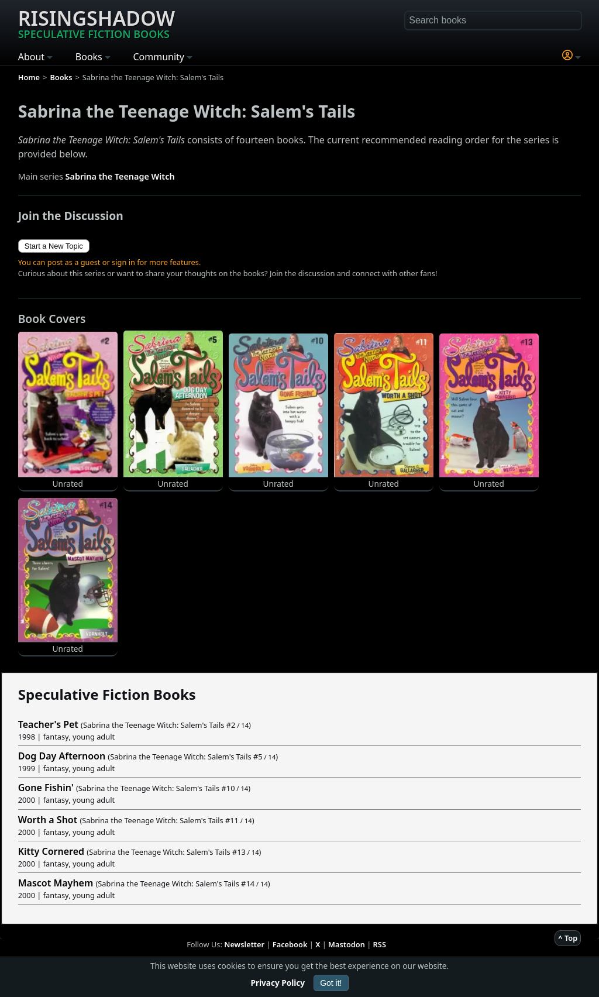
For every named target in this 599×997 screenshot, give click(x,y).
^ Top (567, 938)
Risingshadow (96, 23)
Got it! (331, 983)
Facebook (290, 944)
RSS (379, 944)
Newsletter (244, 944)
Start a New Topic (54, 246)
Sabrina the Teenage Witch (120, 176)
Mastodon (346, 944)
